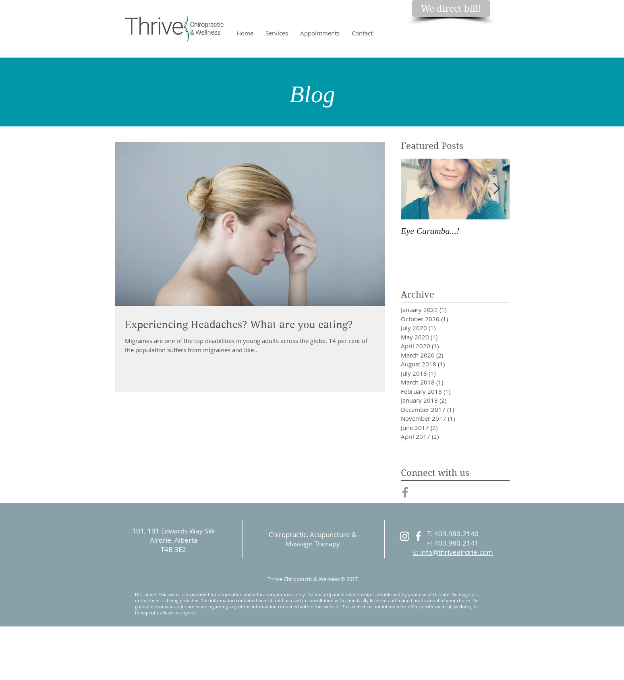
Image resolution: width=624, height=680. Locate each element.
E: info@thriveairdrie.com (453, 552)
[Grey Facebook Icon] (405, 492)
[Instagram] (404, 536)
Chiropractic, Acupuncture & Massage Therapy (313, 539)
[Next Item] (496, 189)
